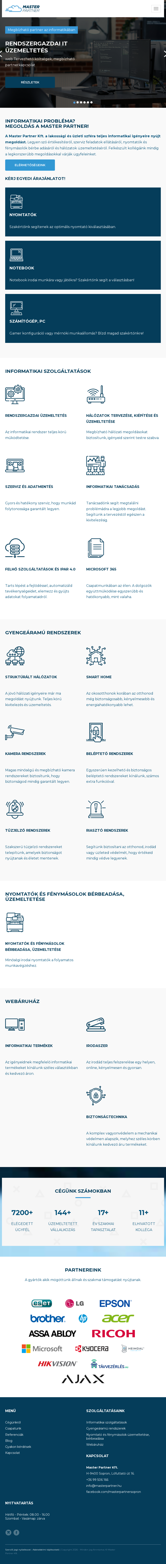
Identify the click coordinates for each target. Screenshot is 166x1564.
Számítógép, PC (27, 321)
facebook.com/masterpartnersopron (113, 1492)
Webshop (8, 1532)
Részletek (30, 82)
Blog (8, 1441)
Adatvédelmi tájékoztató (46, 1549)
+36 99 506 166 (97, 1480)
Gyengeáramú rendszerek (106, 1428)
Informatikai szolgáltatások (106, 1422)
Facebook (16, 1532)
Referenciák (14, 1435)
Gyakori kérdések (18, 1447)
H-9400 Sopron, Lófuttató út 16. (110, 1473)
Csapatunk (13, 1428)
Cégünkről (13, 1422)
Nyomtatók (23, 214)
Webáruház (95, 1445)
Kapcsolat (12, 1453)
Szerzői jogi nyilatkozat (18, 1549)
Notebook (22, 268)
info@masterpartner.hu (103, 1486)
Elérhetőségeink (30, 165)
